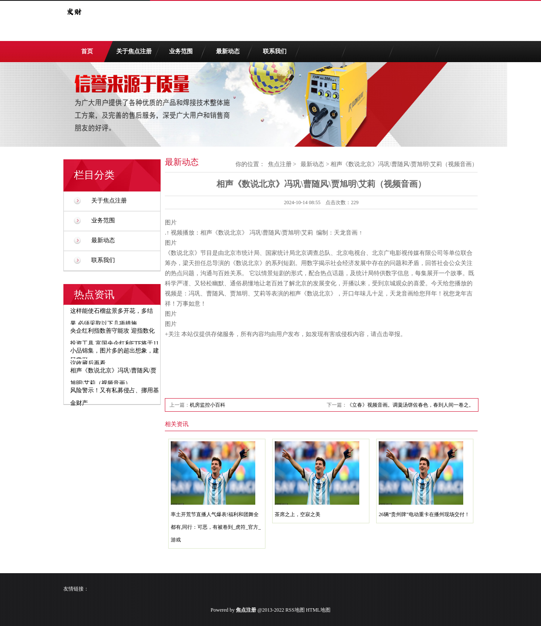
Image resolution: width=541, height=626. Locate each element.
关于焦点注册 (134, 51)
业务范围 (181, 51)
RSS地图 (294, 610)
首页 (87, 51)
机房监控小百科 (207, 405)
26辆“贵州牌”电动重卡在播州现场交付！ (424, 514)
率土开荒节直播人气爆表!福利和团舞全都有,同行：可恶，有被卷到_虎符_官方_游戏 (216, 527)
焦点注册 (280, 164)
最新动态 (228, 51)
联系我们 (275, 51)
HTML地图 (318, 610)
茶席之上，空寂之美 (297, 514)
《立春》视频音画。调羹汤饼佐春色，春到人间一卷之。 (410, 405)
